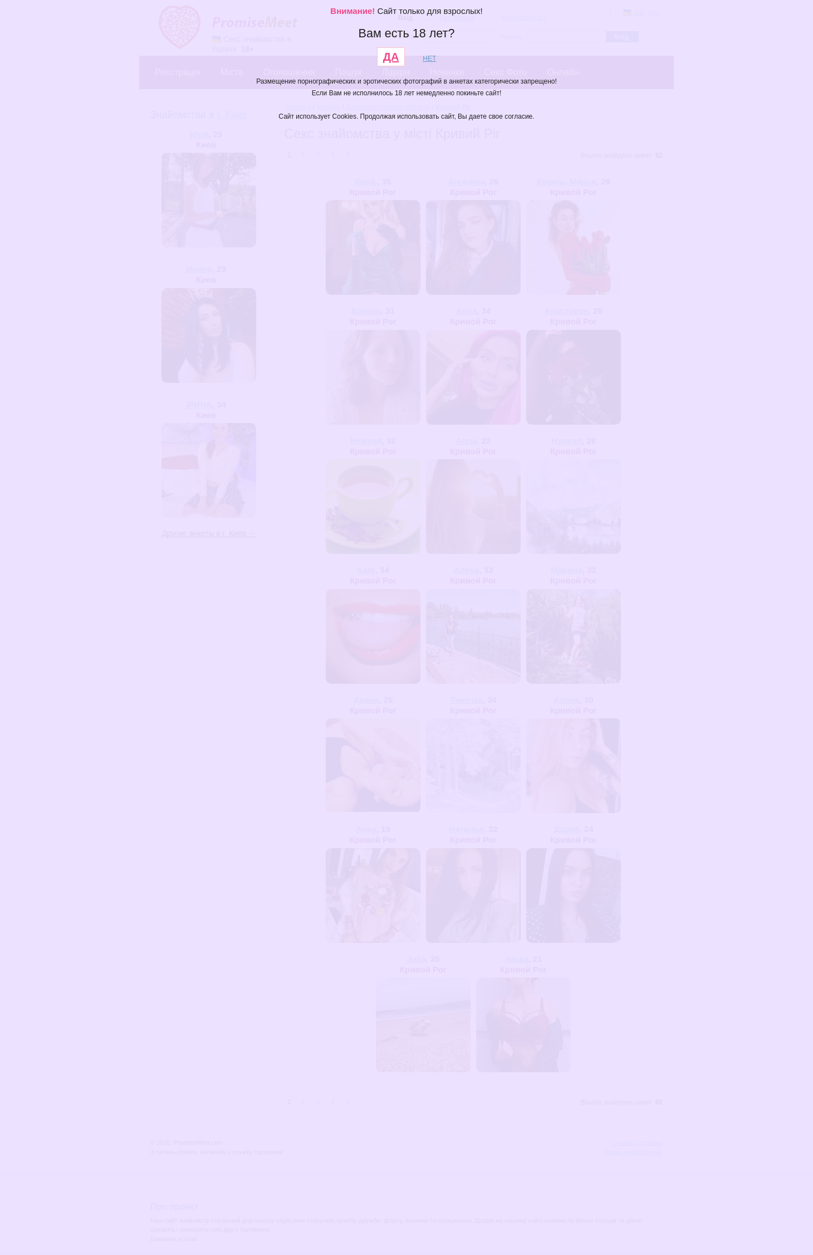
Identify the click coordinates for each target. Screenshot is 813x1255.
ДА (391, 57)
